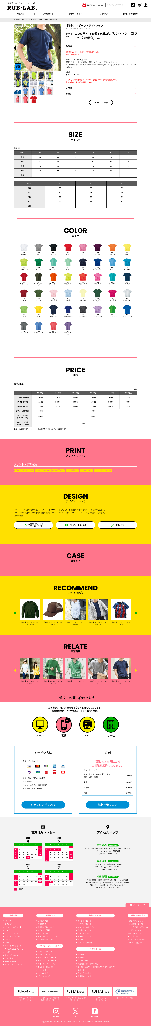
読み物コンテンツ (84, 930)
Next (136, 613)
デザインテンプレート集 (47, 957)
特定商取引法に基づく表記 (88, 964)
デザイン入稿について (46, 951)
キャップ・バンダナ (12, 955)
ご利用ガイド (49, 915)
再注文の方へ (43, 924)
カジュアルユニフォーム (14, 949)
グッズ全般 (9, 958)
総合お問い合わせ (136, 921)
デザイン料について (45, 954)
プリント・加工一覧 (45, 967)
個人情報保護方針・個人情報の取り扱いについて (96, 967)
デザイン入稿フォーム (137, 930)
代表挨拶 (81, 957)
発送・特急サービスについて (49, 936)
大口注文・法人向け (136, 924)
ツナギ (7, 939)
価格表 (68, 94)
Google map (113, 845)
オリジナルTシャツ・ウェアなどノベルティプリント (67, 1022)
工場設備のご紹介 (84, 976)
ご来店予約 (133, 936)
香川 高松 (102, 861)
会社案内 (81, 954)
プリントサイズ (44, 976)
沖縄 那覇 (102, 876)
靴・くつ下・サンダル (13, 964)
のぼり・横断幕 (10, 961)
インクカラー (43, 970)
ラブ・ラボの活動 (84, 973)
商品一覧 (20, 14)
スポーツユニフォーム (13, 946)
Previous (15, 48)
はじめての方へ (44, 921)
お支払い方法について (46, 927)
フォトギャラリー (84, 933)
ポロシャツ (9, 924)
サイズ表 (69, 88)
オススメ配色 (43, 973)
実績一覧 (81, 970)
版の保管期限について (46, 939)
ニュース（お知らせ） (86, 927)
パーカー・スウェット (13, 927)
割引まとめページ (44, 933)
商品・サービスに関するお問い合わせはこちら (107, 885)
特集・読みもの (95, 915)
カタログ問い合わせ (136, 939)
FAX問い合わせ (135, 933)
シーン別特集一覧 (84, 921)
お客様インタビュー (85, 936)
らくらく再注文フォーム (138, 927)
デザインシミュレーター (47, 961)
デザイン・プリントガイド (49, 946)
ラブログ (81, 939)
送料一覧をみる (107, 804)
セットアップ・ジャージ (14, 936)
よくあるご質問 (44, 930)
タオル (7, 943)
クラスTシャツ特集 (85, 943)
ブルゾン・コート (11, 933)
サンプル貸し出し (136, 943)
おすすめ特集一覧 (84, 924)
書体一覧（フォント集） (47, 964)
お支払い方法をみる (43, 804)
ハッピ (7, 952)
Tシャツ (8, 921)
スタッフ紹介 (83, 961)
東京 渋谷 (102, 845)
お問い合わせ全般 (130, 14)
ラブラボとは (95, 949)
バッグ (7, 930)
